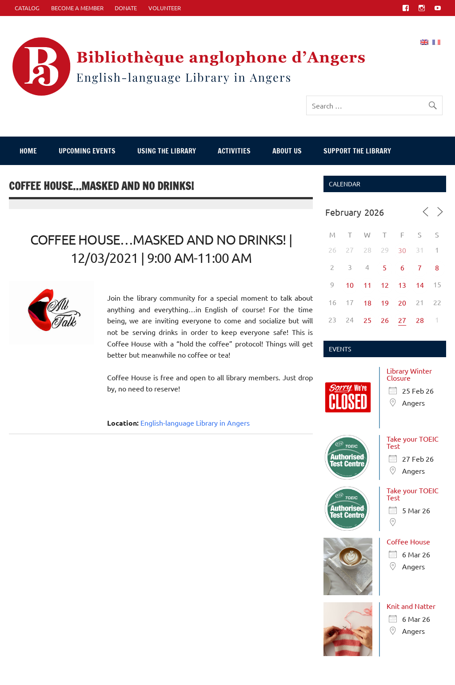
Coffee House (408, 541)
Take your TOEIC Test (413, 442)
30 (402, 250)
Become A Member (77, 8)
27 (402, 319)
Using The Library (166, 151)
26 (385, 319)
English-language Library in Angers (195, 422)
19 (385, 302)
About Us (287, 151)
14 (420, 284)
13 (402, 284)
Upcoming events (87, 151)
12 (385, 284)
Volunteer (164, 8)
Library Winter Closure (409, 374)
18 (367, 302)
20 (402, 302)
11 (367, 284)
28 (420, 319)
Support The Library (357, 151)
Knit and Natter (411, 605)
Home (28, 151)
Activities (234, 151)
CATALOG (27, 8)
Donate (126, 8)
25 (367, 319)
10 (350, 284)
